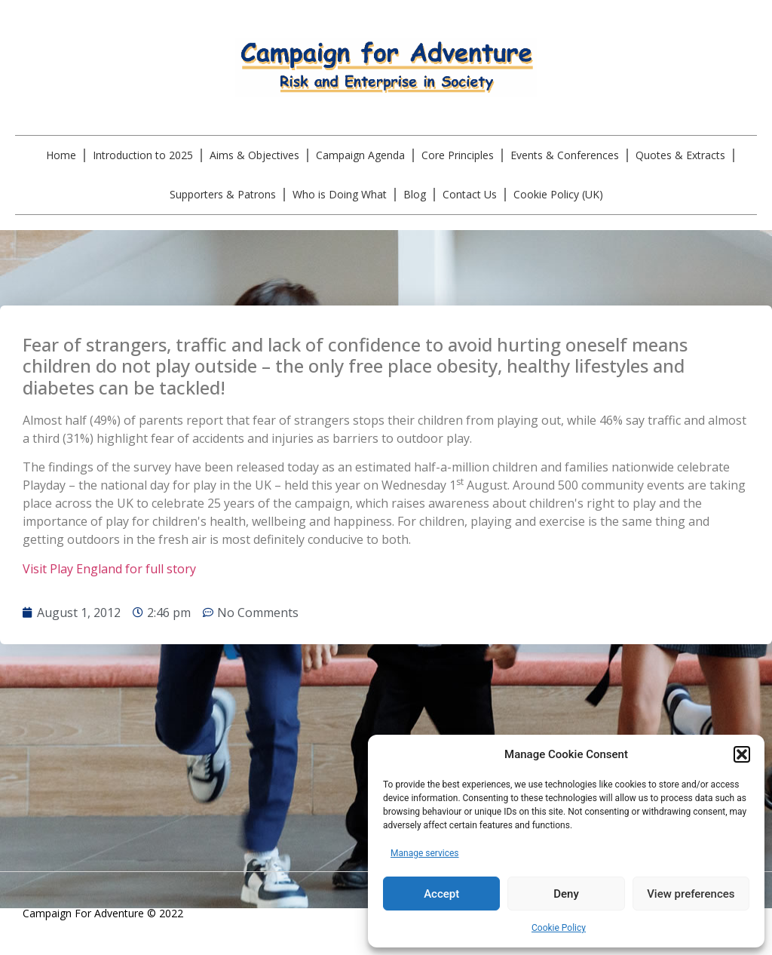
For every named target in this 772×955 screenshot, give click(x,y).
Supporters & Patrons (223, 194)
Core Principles (457, 155)
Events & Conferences (564, 155)
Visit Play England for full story (111, 568)
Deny (566, 894)
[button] (741, 754)
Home (61, 155)
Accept (441, 894)
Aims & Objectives (254, 155)
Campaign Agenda (360, 155)
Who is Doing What (340, 194)
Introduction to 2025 (143, 155)
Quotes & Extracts (680, 155)
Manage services (425, 853)
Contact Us (470, 194)
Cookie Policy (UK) (558, 194)
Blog (414, 194)
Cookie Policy (559, 928)
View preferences (690, 894)
